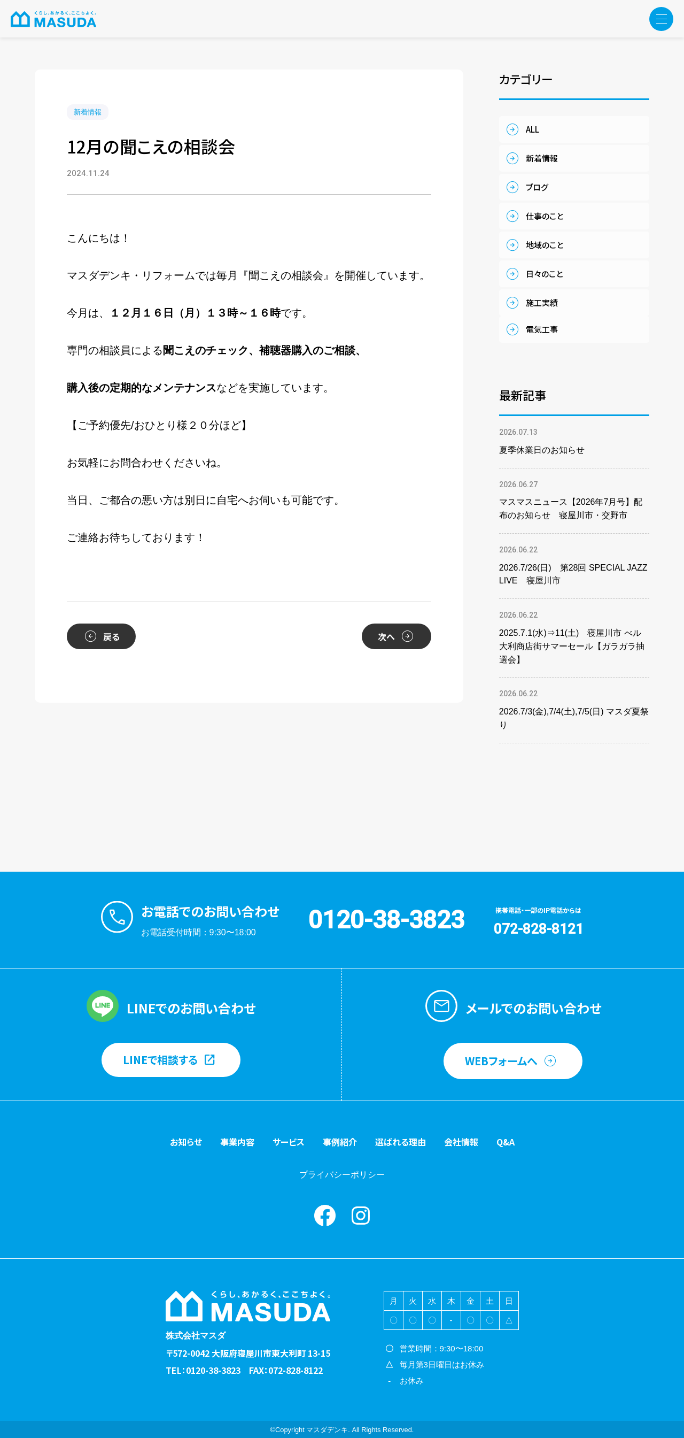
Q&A (505, 1141)
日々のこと (544, 273)
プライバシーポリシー (342, 1174)
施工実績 (542, 302)
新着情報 (88, 112)
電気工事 (542, 329)
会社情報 (461, 1141)
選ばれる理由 (400, 1141)
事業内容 (237, 1141)
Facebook (325, 1215)
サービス (289, 1141)
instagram (361, 1215)
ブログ (537, 187)
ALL (532, 129)
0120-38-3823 (386, 919)
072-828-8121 (539, 929)
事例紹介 (340, 1141)
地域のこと (544, 244)
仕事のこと (544, 215)
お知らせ (186, 1141)
